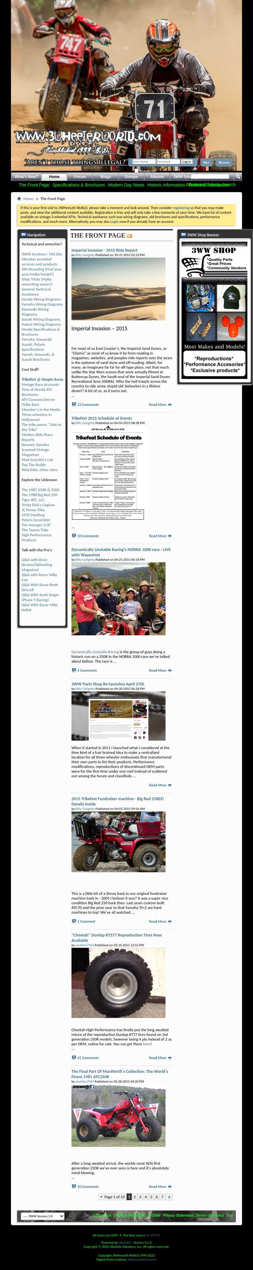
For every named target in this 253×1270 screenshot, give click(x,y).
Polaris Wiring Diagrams (41, 324)
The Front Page (34, 184)
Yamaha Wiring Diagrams (42, 304)
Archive (154, 1215)
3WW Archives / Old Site (42, 254)
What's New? (26, 177)
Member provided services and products (39, 261)
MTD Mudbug (33, 514)
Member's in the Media (41, 409)
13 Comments (88, 404)
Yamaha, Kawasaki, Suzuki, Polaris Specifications (37, 344)
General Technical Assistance (36, 292)
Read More (160, 404)
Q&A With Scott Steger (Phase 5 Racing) (40, 597)
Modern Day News (126, 184)
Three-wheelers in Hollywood (36, 417)
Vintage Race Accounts (40, 384)
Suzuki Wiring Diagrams (41, 319)
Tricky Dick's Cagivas (38, 504)
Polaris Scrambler (36, 519)
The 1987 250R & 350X (40, 489)
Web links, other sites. (40, 469)
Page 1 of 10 (114, 1196)
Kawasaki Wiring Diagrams (35, 312)
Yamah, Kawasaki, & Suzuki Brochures (38, 357)
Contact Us (102, 1215)
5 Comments (87, 670)
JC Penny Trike (33, 509)
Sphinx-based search (142, 1259)
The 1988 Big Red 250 (39, 494)
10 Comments (88, 536)
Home (54, 177)
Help (206, 162)
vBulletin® (126, 1243)
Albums (157, 177)
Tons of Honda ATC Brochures (37, 392)
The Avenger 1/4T (36, 524)
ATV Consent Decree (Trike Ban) (38, 402)
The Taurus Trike (35, 529)
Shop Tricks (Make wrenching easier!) (37, 281)
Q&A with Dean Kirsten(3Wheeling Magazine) (37, 564)
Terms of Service (210, 1215)
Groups (131, 177)
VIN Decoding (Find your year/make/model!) (42, 271)
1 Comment (86, 921)
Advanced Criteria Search (211, 184)
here (146, 1044)
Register (224, 162)
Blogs (106, 177)
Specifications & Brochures (78, 184)
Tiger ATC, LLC (33, 499)
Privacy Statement (178, 1215)
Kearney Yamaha (35, 444)
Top (229, 1215)
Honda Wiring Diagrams (41, 299)
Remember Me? (145, 171)
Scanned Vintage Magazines (35, 452)
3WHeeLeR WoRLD (129, 1215)
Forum (80, 177)
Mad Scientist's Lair (37, 459)
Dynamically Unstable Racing (95, 651)
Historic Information (166, 184)
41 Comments (88, 1058)
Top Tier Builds (34, 464)
